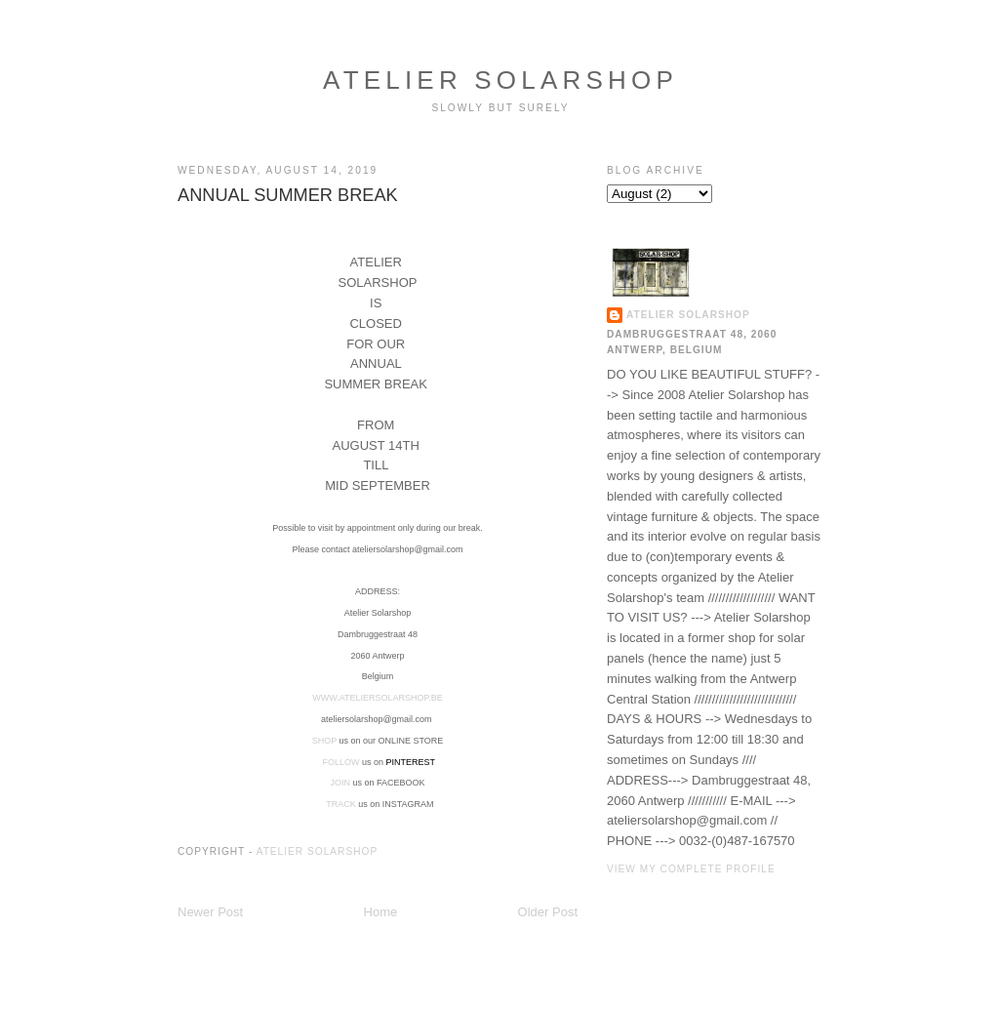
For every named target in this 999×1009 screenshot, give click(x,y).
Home (381, 912)
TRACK (342, 804)
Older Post (548, 912)
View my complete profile (691, 869)
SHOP (324, 741)
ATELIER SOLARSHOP (500, 80)
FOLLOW (340, 762)
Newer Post (210, 912)
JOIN (340, 782)
